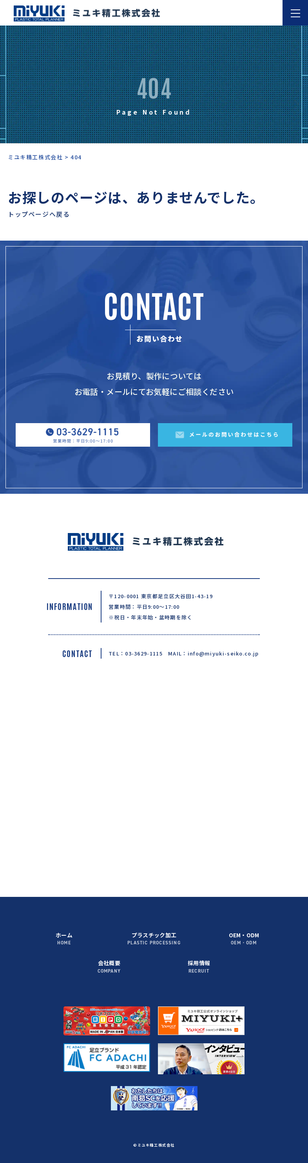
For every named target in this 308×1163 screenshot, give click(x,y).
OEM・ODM (244, 939)
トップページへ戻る (39, 214)
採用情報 (199, 967)
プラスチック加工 (154, 939)
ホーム (64, 939)
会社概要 (109, 967)
